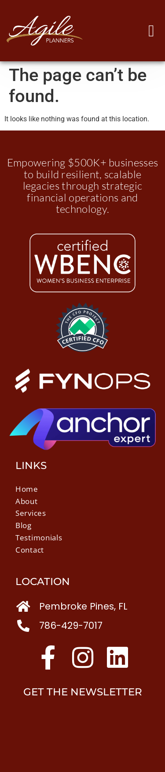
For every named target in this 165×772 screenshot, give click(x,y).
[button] (151, 30)
